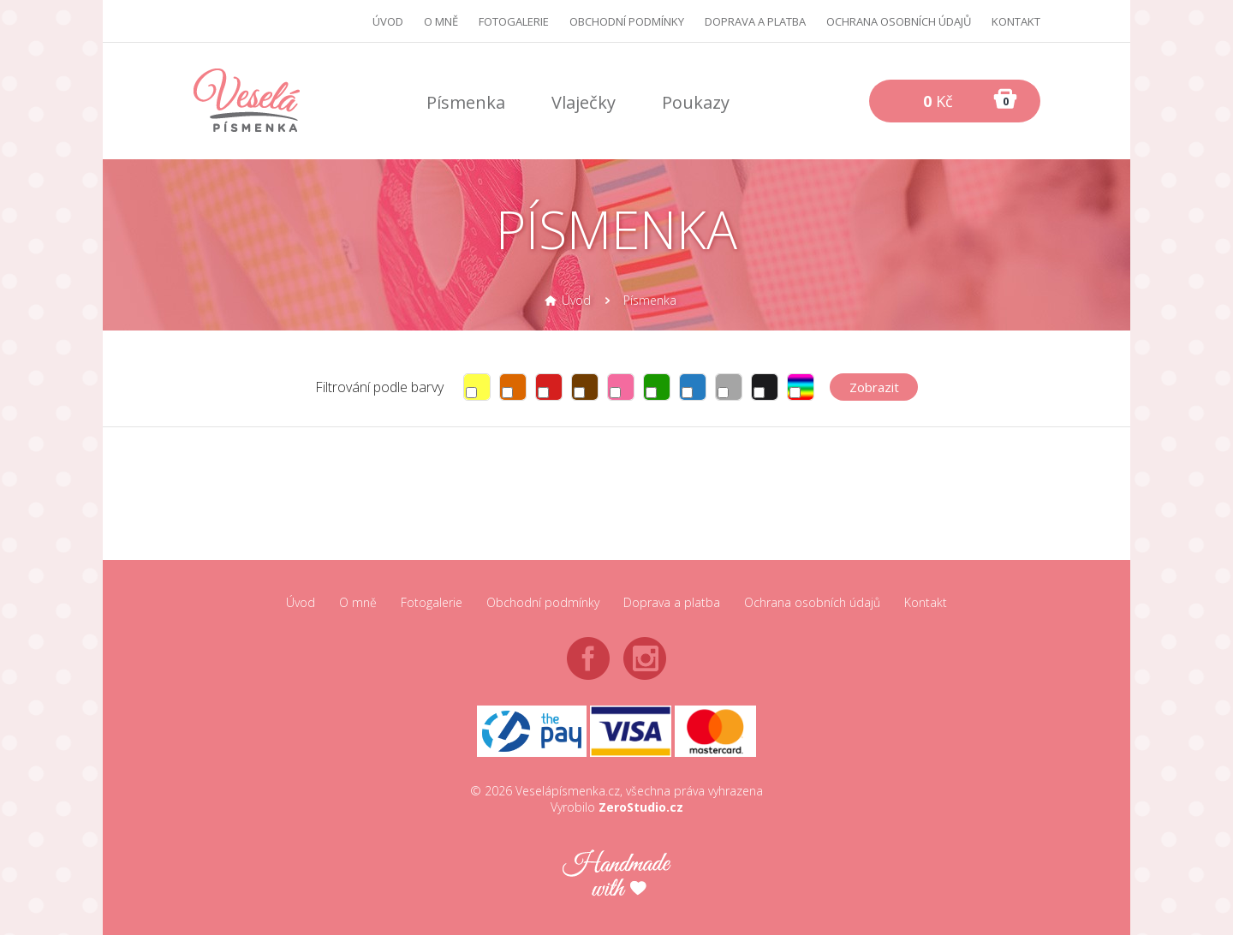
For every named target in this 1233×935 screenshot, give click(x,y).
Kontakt (1016, 21)
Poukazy (696, 102)
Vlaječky (583, 102)
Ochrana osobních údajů (898, 21)
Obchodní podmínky (626, 21)
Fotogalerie (514, 21)
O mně (441, 21)
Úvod (387, 21)
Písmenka (465, 102)
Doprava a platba (755, 21)
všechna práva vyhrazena (694, 791)
